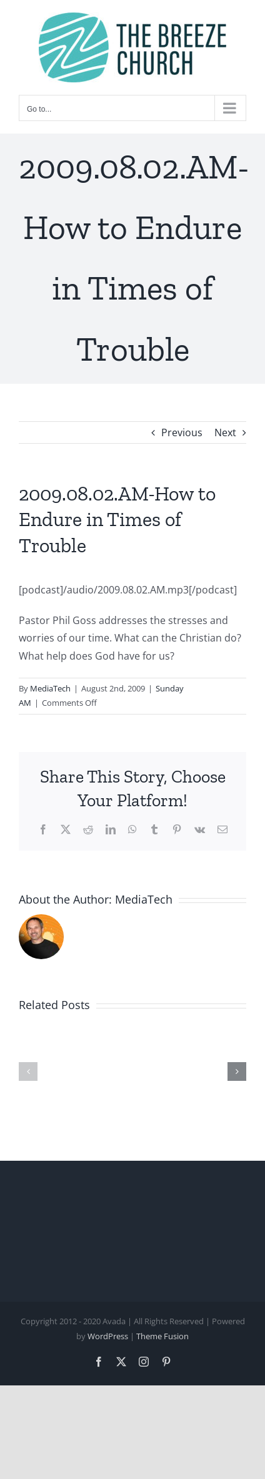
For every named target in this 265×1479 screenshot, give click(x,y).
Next (225, 432)
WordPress (108, 1336)
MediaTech (50, 688)
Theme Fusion (162, 1336)
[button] (28, 1071)
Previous (181, 432)
